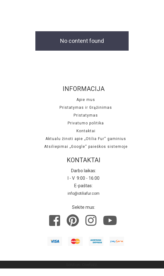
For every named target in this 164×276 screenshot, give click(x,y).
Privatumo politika (86, 123)
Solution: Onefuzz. (82, 265)
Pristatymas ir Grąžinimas (85, 107)
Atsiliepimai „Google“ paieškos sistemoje (86, 146)
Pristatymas (86, 115)
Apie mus (85, 100)
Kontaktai (85, 131)
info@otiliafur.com (84, 193)
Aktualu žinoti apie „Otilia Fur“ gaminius (85, 139)
